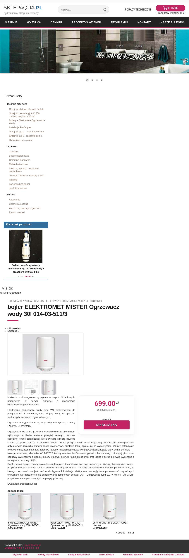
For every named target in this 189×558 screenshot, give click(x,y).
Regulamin (119, 22)
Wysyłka (34, 22)
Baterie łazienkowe (19, 155)
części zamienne (18, 188)
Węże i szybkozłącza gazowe (24, 208)
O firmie (11, 22)
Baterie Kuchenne (18, 203)
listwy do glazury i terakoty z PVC (26, 175)
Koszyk (173, 8)
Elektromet (94, 301)
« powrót (120, 532)
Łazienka (11, 146)
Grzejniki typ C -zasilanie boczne (26, 131)
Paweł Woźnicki (32, 545)
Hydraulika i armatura (20, 140)
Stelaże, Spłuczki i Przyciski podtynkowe (24, 170)
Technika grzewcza (17, 104)
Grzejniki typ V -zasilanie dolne (25, 135)
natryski (13, 179)
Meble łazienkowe (18, 164)
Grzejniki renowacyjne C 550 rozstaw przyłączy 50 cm (24, 114)
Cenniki (56, 22)
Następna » (13, 331)
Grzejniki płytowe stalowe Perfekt (26, 109)
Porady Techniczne (138, 9)
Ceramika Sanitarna (19, 160)
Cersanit (13, 151)
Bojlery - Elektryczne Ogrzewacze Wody (27, 121)
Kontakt (144, 22)
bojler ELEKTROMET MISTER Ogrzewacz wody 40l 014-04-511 (66, 524)
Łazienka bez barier (19, 184)
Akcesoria (14, 199)
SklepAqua (23, 7)
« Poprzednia (13, 328)
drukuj (131, 532)
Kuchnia (11, 194)
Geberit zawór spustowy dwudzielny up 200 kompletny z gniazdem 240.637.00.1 (26, 268)
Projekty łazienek (86, 22)
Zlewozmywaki (17, 212)
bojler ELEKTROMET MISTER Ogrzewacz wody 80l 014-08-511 (24, 524)
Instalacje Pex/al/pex (20, 127)
